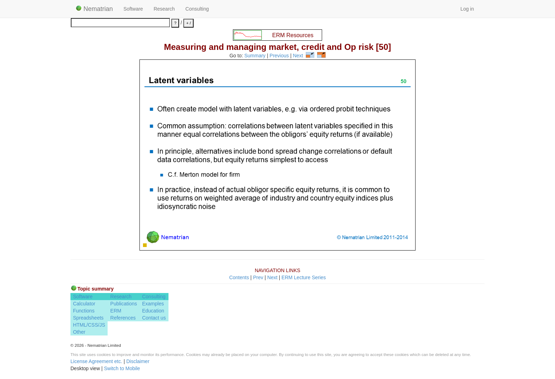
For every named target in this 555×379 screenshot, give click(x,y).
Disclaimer (137, 361)
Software (133, 9)
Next (298, 56)
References (123, 318)
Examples (153, 303)
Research (164, 9)
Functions (84, 311)
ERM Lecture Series (303, 277)
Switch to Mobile (122, 368)
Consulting (197, 9)
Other (79, 332)
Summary (254, 56)
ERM (115, 311)
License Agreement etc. (96, 361)
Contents (239, 277)
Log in (467, 9)
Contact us (154, 318)
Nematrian (94, 8)
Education (153, 311)
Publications (123, 303)
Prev (258, 277)
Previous (279, 56)
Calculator (84, 303)
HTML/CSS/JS (89, 325)
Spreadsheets (88, 318)
